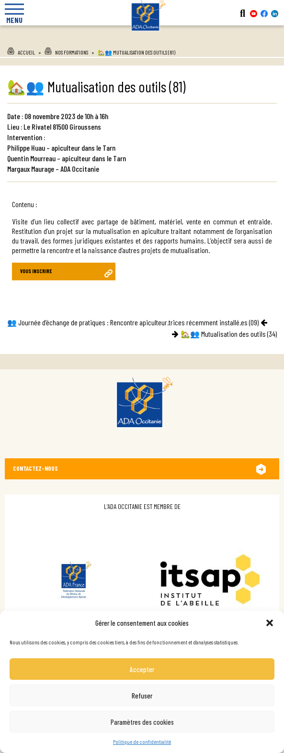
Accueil (26, 52)
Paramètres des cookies (142, 722)
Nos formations (71, 52)
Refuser (142, 695)
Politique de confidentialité (142, 741)
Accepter (142, 669)
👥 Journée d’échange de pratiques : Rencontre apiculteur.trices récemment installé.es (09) (133, 322)
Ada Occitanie (142, 38)
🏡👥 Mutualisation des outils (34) (229, 333)
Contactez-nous (35, 468)
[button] (269, 623)
